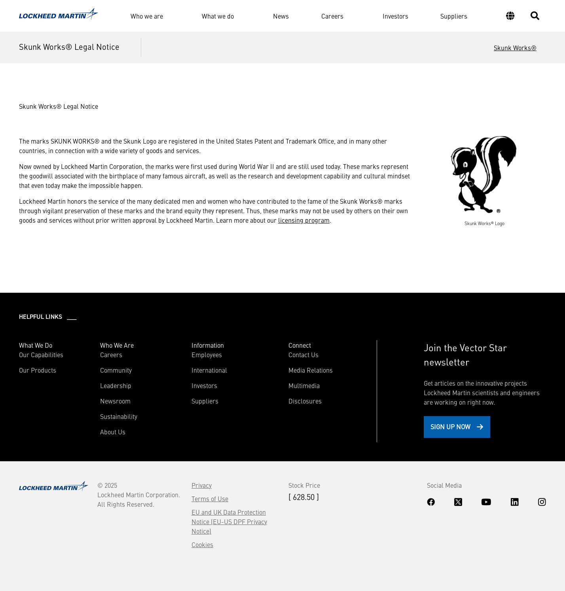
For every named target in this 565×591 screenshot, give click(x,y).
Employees (206, 354)
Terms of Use (209, 498)
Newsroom (115, 400)
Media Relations (310, 370)
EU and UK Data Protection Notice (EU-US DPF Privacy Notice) (229, 521)
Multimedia (304, 385)
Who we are (147, 15)
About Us (112, 431)
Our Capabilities (41, 354)
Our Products (37, 370)
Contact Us (303, 354)
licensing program (304, 220)
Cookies (202, 544)
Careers (332, 15)
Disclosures (305, 400)
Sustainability (118, 416)
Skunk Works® (515, 47)
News (281, 15)
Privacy (201, 485)
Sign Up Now (450, 426)
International (209, 370)
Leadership (115, 385)
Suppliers (453, 15)
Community (116, 370)
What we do (218, 15)
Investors (395, 15)
